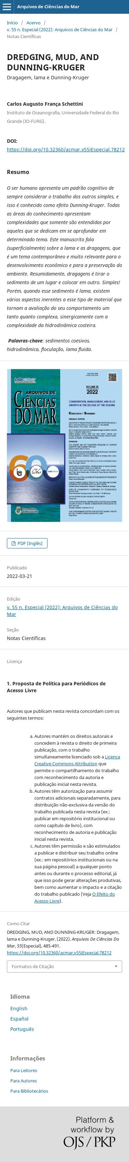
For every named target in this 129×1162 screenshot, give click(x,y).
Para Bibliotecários (29, 1091)
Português (22, 1029)
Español (19, 1018)
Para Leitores (23, 1070)
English (19, 1008)
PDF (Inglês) (30, 543)
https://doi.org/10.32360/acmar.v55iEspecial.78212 (66, 149)
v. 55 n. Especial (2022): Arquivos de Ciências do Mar (59, 29)
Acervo (33, 23)
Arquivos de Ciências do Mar (48, 6)
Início (12, 23)
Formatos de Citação (33, 966)
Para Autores (23, 1081)
